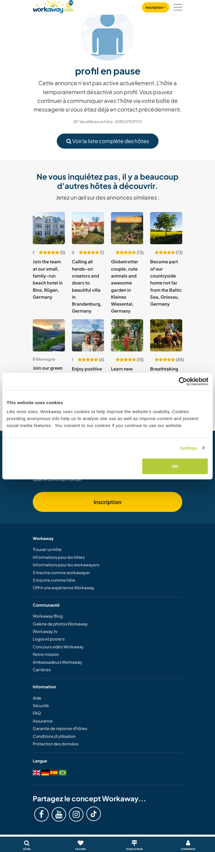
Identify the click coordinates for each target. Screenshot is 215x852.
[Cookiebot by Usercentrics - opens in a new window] (183, 381)
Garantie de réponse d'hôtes (60, 728)
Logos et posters (49, 638)
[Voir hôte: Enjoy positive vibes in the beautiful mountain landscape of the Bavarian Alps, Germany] (88, 335)
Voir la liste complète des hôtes (107, 141)
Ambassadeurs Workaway (57, 662)
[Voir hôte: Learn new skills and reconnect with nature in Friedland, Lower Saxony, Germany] (127, 335)
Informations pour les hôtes (59, 557)
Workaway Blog (48, 616)
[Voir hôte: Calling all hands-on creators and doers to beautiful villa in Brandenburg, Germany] (88, 228)
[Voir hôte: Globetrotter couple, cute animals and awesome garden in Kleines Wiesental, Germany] (127, 228)
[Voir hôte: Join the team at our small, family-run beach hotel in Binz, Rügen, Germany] (49, 228)
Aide (37, 697)
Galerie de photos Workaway (60, 623)
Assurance (43, 720)
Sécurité (41, 705)
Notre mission (46, 654)
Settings (188, 447)
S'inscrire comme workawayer (61, 572)
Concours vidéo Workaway (58, 646)
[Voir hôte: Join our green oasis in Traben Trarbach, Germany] (49, 335)
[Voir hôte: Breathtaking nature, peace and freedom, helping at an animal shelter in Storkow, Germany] (166, 335)
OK (175, 466)
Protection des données (56, 743)
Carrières (42, 669)
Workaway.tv (45, 631)
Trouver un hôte (47, 549)
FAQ (37, 713)
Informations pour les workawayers (66, 564)
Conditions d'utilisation (54, 736)
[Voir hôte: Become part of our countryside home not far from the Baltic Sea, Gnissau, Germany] (166, 228)
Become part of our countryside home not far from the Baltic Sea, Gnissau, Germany (166, 282)
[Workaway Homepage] (53, 6)
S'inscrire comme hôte (54, 580)
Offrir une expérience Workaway (63, 587)
